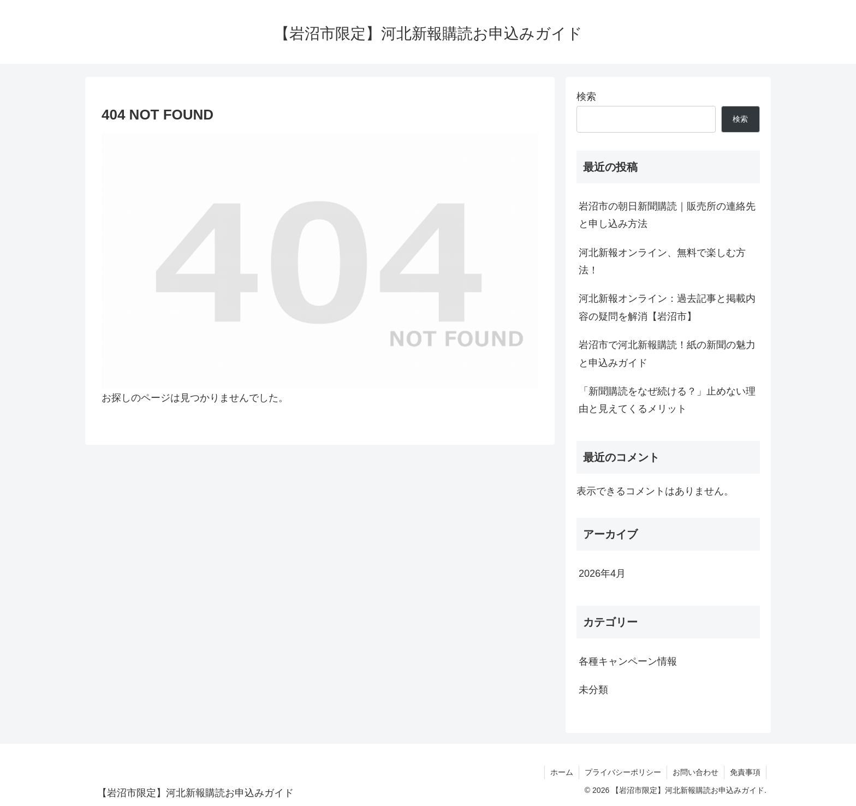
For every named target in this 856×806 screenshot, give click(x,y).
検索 (586, 96)
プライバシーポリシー (623, 772)
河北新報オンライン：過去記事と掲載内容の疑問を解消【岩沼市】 (667, 307)
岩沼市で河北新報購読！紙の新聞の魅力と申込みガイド (667, 353)
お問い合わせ (695, 772)
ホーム (561, 772)
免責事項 (745, 772)
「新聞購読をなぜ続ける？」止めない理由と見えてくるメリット (667, 400)
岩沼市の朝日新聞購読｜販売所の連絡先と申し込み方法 (667, 215)
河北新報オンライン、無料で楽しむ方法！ (662, 261)
